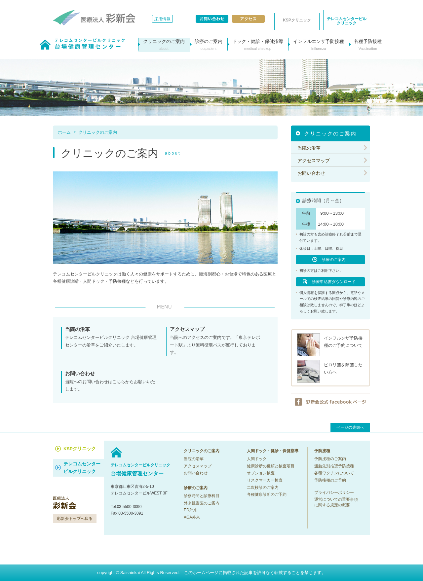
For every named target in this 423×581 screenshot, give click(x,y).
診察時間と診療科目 (201, 495)
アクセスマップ (313, 160)
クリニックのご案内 (97, 132)
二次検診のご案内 (263, 487)
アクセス (248, 19)
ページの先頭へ (350, 427)
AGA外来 (192, 517)
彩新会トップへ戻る (75, 518)
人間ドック (257, 458)
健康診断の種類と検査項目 (270, 466)
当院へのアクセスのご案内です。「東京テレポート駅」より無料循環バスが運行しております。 (216, 340)
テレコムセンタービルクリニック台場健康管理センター (82, 44)
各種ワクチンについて (334, 473)
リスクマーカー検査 (265, 480)
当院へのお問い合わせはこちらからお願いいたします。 (111, 381)
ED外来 (190, 510)
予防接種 (322, 451)
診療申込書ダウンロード (334, 281)
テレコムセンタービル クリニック (346, 21)
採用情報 (162, 19)
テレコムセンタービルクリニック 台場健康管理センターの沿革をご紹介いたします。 (111, 337)
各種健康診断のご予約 (267, 494)
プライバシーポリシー (334, 492)
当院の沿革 (309, 148)
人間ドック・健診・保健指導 (272, 451)
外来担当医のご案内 (201, 503)
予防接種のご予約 (330, 480)
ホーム (64, 132)
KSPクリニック (297, 20)
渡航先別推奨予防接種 (334, 466)
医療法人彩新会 (94, 17)
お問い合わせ (212, 19)
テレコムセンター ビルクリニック (81, 467)
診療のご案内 (334, 259)
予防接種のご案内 (330, 458)
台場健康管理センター (140, 469)
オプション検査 (261, 473)
